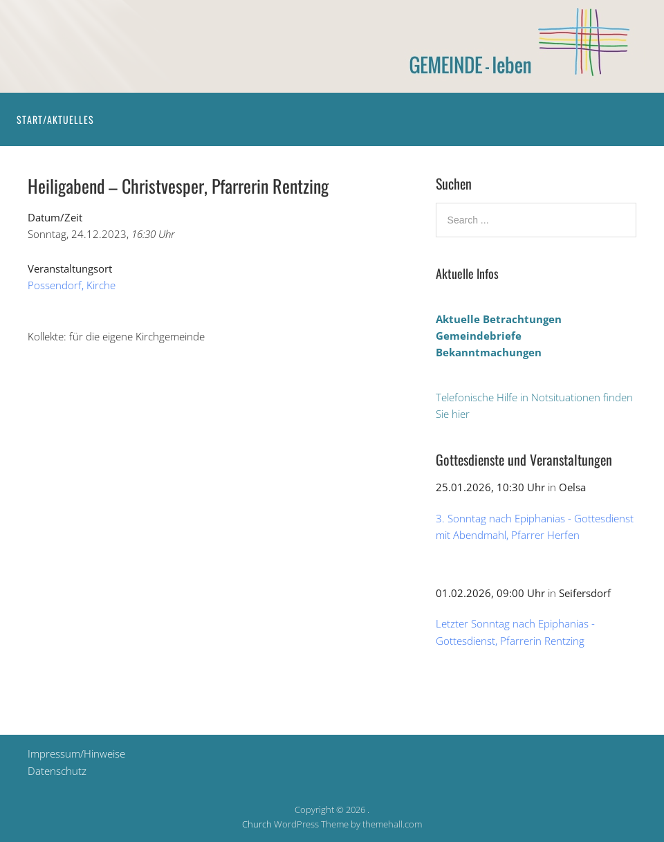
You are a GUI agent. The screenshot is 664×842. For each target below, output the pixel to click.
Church (257, 824)
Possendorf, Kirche (72, 285)
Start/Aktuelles (55, 119)
